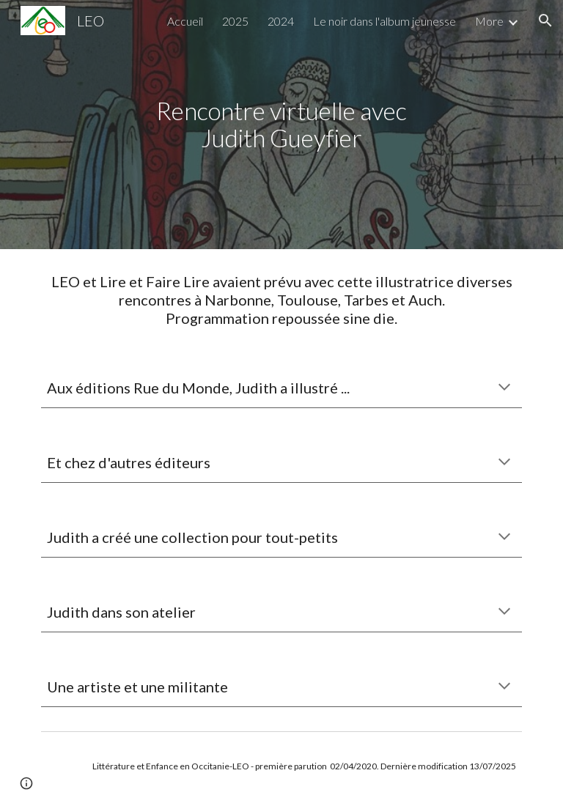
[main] (281, 124)
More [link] (489, 21)
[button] (545, 20)
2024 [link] (281, 21)
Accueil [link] (185, 21)
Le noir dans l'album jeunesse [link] (384, 21)
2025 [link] (235, 21)
